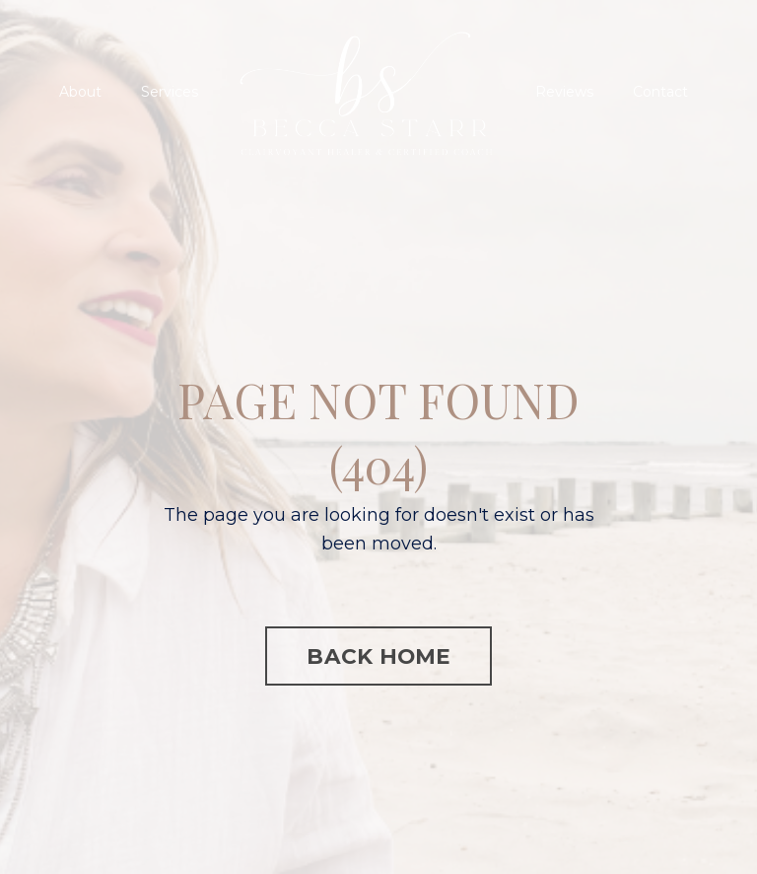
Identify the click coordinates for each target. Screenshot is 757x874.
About (80, 92)
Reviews (564, 92)
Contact (660, 92)
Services (169, 92)
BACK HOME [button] (378, 656)
